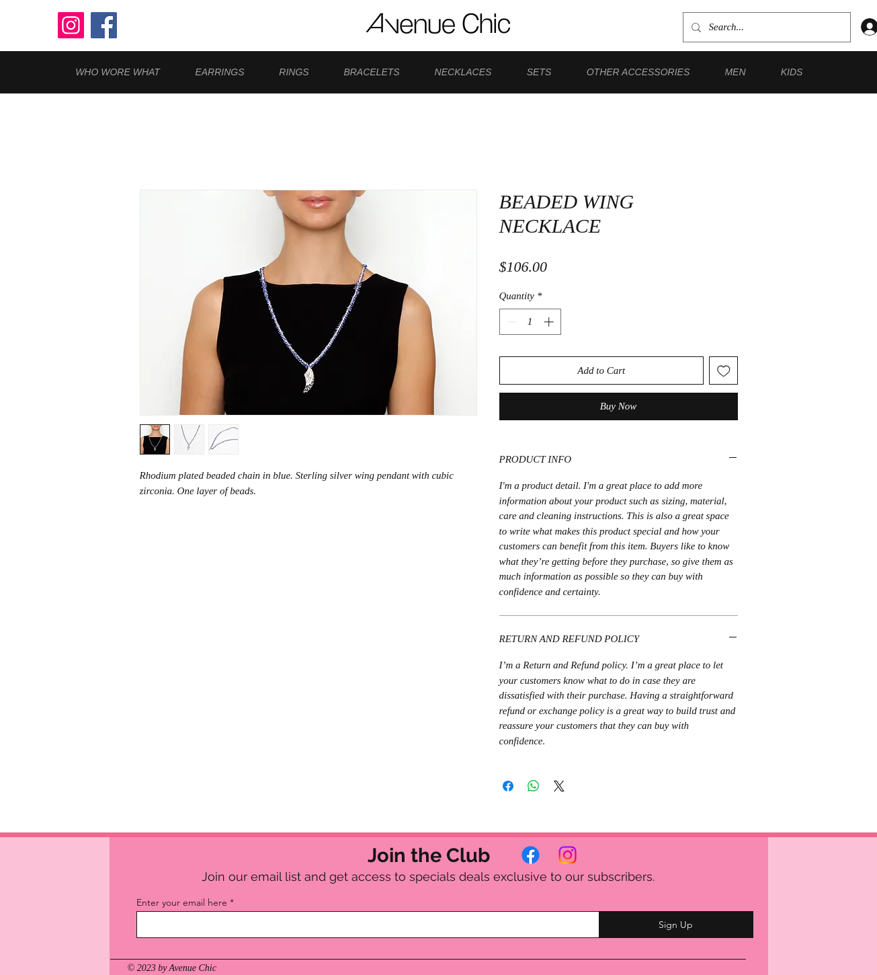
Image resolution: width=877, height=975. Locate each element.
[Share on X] (559, 786)
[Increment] (550, 321)
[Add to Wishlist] (723, 370)
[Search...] (765, 27)
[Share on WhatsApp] (534, 786)
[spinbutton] (530, 321)
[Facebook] (104, 25)
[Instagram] (71, 25)
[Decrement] (510, 321)
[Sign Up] (676, 924)
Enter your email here (181, 902)
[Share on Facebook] (508, 786)
